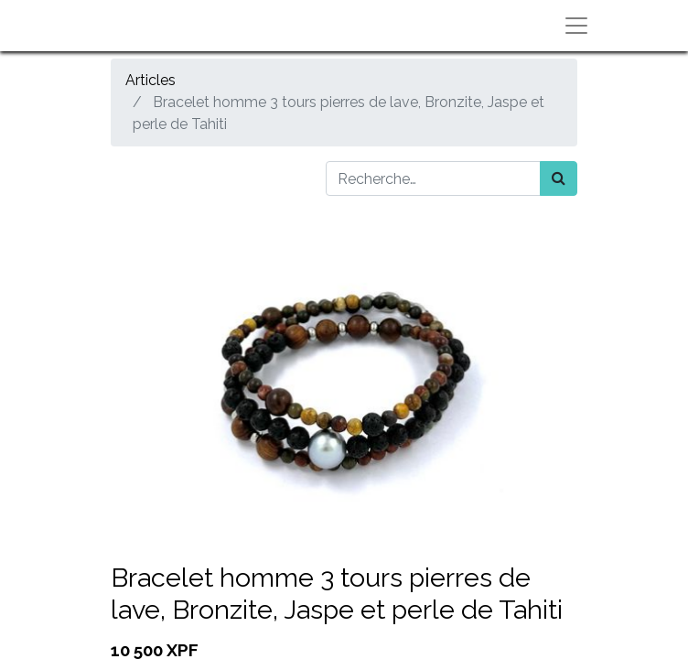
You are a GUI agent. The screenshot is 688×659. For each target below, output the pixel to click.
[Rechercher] (558, 178)
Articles (150, 80)
